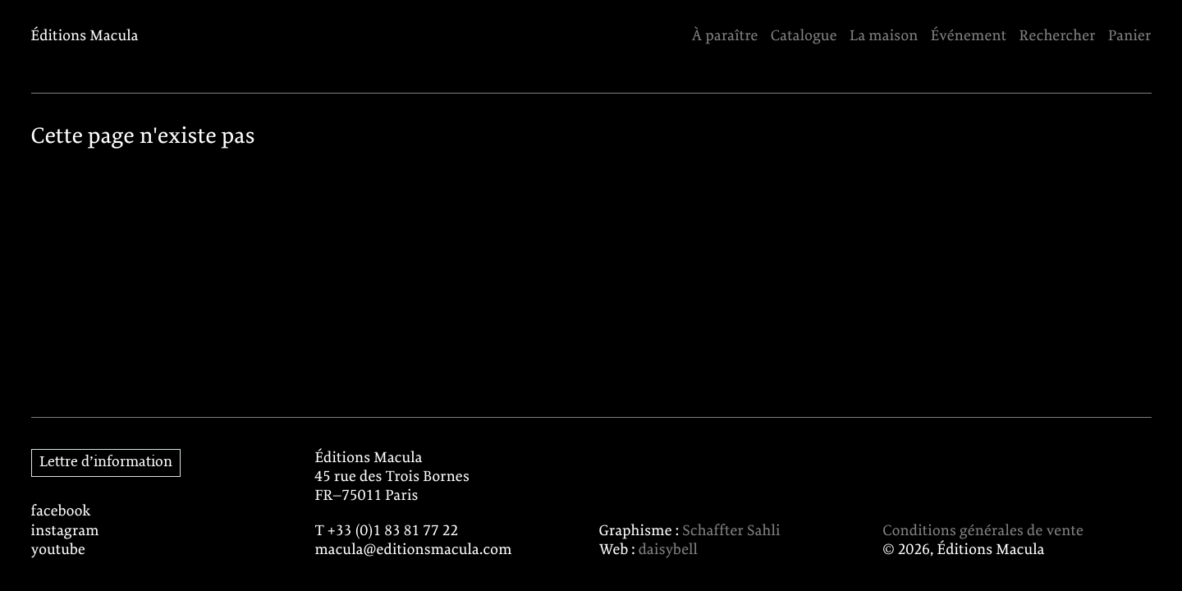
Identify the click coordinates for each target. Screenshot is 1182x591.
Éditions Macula (85, 36)
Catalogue (804, 36)
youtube (58, 550)
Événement (969, 36)
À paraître (725, 36)
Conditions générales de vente (983, 531)
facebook (61, 512)
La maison (884, 36)
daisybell (668, 550)
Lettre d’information (105, 462)
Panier (1130, 36)
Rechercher (1057, 36)
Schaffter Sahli (731, 531)
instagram (65, 531)
